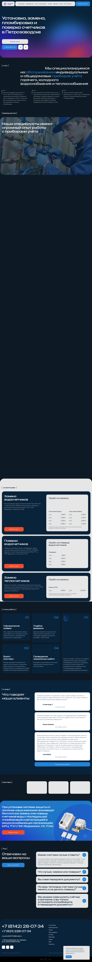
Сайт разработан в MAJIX (56, 953)
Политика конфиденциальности (11, 953)
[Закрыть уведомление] (88, 947)
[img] (8, 3)
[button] (83, 3)
